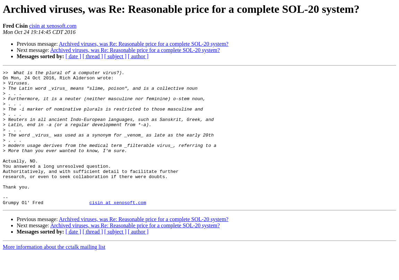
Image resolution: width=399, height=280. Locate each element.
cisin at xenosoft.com (52, 26)
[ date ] (73, 56)
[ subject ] (115, 56)
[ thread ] (93, 56)
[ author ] (138, 56)
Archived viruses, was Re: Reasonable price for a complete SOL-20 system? (143, 44)
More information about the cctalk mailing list (54, 274)
